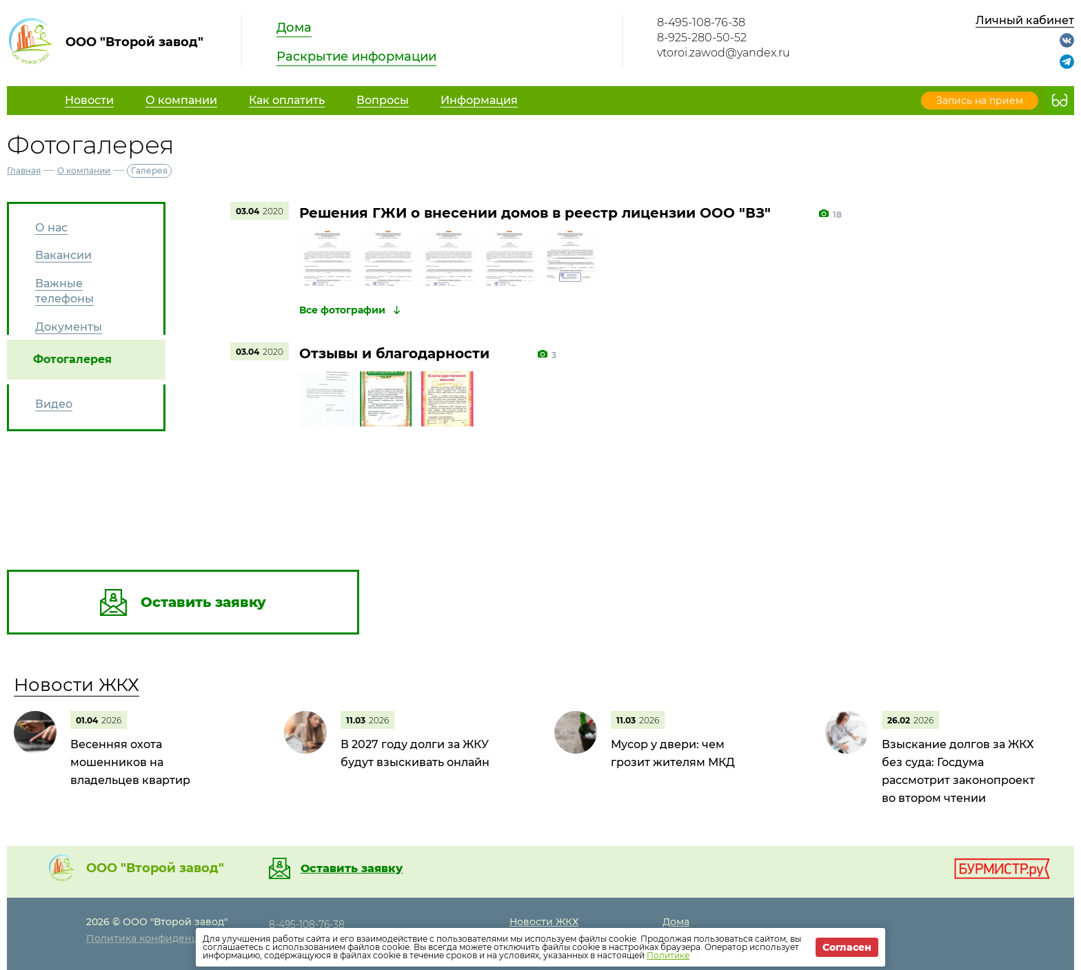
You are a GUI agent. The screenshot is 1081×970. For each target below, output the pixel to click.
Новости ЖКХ (76, 685)
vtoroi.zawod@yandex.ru (723, 52)
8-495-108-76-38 (701, 22)
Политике (668, 955)
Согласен (846, 947)
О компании (83, 170)
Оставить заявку (352, 868)
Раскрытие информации (356, 56)
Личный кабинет (1025, 20)
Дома (294, 27)
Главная (24, 170)
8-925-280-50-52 (702, 37)
